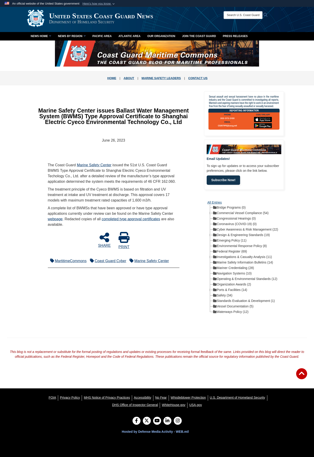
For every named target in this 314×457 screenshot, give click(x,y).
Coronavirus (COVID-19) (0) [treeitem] (235, 224)
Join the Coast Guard (199, 36)
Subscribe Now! (223, 180)
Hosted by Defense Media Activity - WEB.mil (155, 431)
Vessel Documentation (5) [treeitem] (233, 306)
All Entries (214, 202)
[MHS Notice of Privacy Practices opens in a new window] (107, 397)
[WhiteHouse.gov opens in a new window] (173, 405)
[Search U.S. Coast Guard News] (241, 15)
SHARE (104, 239)
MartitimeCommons (67, 261)
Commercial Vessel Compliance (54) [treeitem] (240, 213)
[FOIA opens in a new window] (52, 397)
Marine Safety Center (94, 165)
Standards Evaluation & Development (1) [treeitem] (244, 301)
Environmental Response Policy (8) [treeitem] (240, 246)
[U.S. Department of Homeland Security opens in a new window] (237, 397)
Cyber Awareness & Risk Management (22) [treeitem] (245, 230)
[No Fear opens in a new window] (161, 397)
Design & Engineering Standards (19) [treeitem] (241, 235)
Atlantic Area (130, 36)
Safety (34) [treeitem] (222, 295)
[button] (99, 3)
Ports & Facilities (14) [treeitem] (230, 290)
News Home (41, 36)
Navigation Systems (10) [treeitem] (232, 274)
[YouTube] (157, 421)
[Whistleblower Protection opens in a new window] (188, 397)
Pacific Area (102, 36)
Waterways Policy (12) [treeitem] (231, 312)
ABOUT (129, 78)
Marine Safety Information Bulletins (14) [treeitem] (243, 263)
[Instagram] (178, 421)
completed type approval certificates (131, 219)
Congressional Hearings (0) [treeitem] (234, 219)
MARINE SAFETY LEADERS (161, 78)
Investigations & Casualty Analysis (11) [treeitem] (242, 257)
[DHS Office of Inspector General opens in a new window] (135, 405)
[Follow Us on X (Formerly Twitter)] (147, 421)
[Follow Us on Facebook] (137, 421)
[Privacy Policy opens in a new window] (70, 397)
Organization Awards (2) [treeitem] (232, 284)
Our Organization (161, 36)
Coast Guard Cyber (107, 261)
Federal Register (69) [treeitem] (230, 252)
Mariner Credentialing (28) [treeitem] (233, 268)
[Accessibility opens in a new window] (142, 397)
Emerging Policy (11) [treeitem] (229, 241)
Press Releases (235, 36)
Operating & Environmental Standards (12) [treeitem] (245, 279)
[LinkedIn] (167, 421)
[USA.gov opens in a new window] (195, 405)
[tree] (244, 260)
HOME (111, 78)
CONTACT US (198, 78)
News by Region (71, 36)
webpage (55, 219)
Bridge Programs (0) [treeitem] (229, 208)
